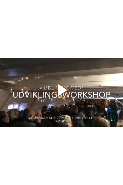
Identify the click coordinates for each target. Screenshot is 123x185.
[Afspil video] (62, 98)
